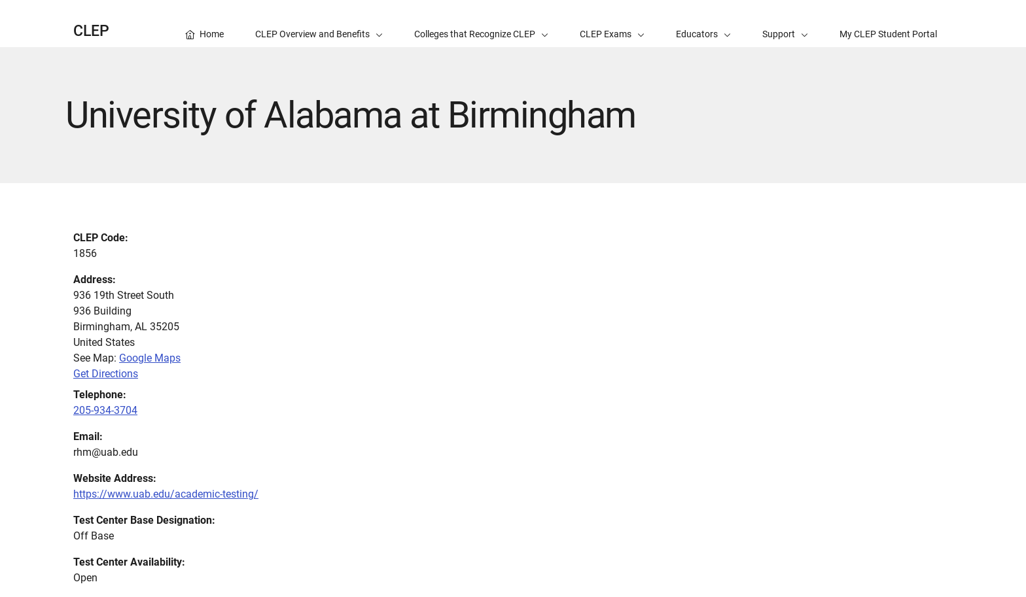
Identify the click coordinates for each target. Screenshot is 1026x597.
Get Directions (105, 373)
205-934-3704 (105, 410)
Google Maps (150, 358)
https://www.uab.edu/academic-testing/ (165, 494)
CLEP (91, 31)
